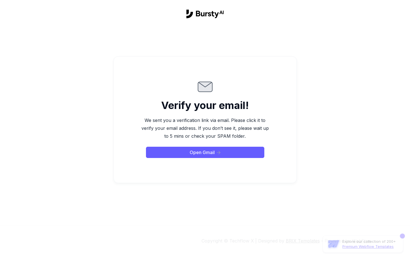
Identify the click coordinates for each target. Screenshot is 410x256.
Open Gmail (205, 152)
